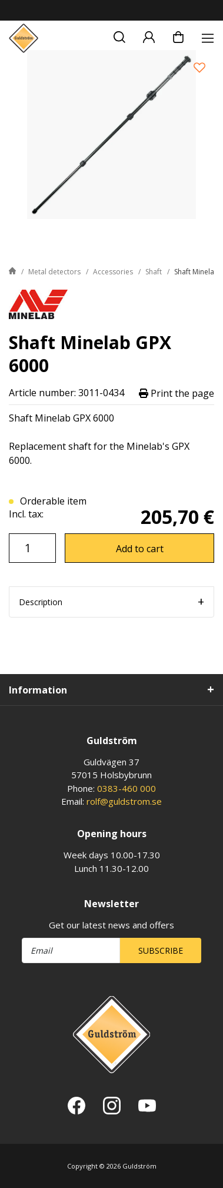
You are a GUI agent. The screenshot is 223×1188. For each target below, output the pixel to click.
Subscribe (160, 950)
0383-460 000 (126, 788)
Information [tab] (38, 689)
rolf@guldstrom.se (124, 801)
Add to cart (140, 548)
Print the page (176, 393)
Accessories (113, 272)
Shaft (153, 272)
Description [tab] (40, 602)
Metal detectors (54, 272)
